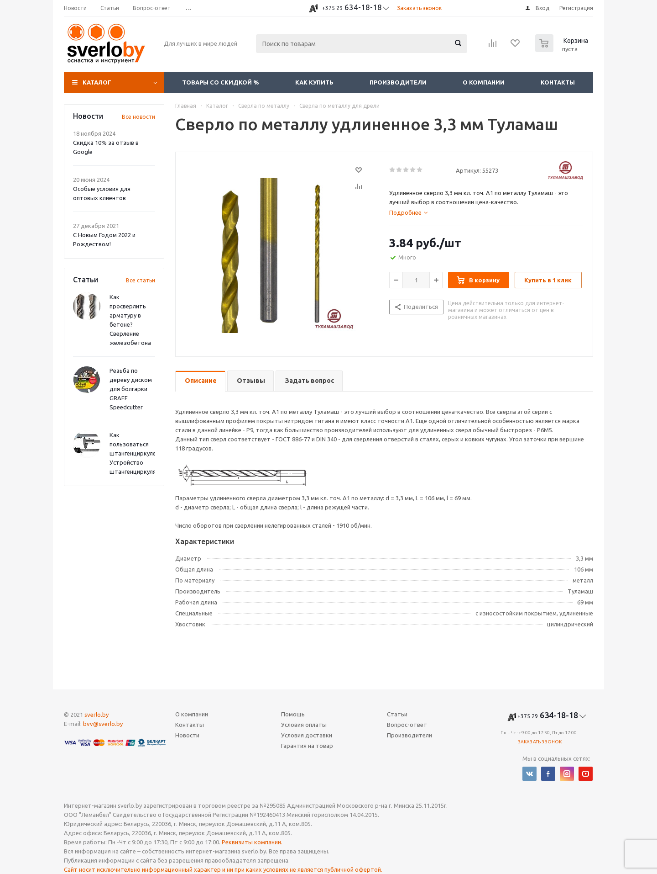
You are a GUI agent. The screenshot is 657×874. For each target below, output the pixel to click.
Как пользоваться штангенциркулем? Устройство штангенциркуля (136, 453)
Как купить (314, 82)
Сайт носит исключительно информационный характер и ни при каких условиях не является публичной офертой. (223, 869)
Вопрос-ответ (407, 724)
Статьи (397, 714)
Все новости (138, 117)
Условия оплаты (304, 724)
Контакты (558, 82)
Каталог (97, 82)
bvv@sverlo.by (103, 723)
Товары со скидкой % (220, 82)
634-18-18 (352, 7)
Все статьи (140, 280)
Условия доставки (306, 735)
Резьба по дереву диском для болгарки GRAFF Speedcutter (131, 388)
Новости (187, 735)
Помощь (293, 714)
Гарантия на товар (307, 745)
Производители (398, 82)
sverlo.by (96, 714)
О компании (484, 82)
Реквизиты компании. (252, 842)
